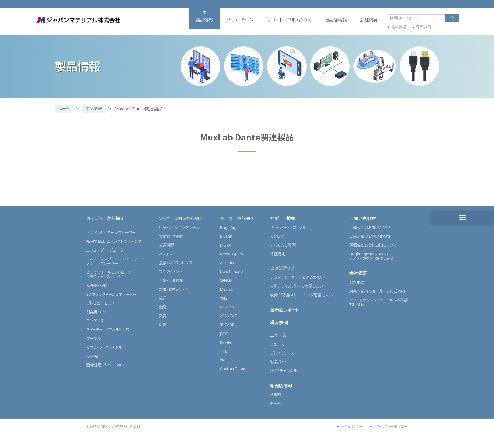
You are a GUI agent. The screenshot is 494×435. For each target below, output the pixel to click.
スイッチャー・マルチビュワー (109, 329)
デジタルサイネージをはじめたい (297, 277)
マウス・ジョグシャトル (104, 347)
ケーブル (93, 338)
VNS (223, 298)
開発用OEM (96, 312)
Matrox (226, 289)
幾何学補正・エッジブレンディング (114, 241)
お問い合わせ (362, 218)
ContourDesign (234, 369)
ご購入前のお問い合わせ (370, 227)
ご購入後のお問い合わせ (370, 236)
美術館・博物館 (171, 236)
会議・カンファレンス (175, 262)
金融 (162, 307)
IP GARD (227, 324)
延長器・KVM (96, 285)
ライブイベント (170, 271)
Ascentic (227, 262)
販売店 (276, 403)
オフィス (165, 254)
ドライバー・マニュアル (288, 227)
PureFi (225, 342)
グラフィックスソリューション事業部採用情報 (378, 302)
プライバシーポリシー (390, 427)
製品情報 (184, 24)
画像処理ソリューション (105, 365)
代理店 (276, 394)
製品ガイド (279, 362)
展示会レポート (285, 310)
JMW (224, 333)
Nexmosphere (233, 254)
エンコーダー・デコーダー (106, 250)
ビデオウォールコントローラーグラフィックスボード (110, 274)
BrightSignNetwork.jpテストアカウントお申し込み (371, 256)
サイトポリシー (351, 427)
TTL (223, 351)
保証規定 (277, 254)
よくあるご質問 (283, 245)
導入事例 (403, 30)
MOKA (225, 245)
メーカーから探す (237, 218)
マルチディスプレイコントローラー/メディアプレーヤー (114, 261)
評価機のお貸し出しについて (373, 245)
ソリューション (219, 24)
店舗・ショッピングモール (179, 227)
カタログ (277, 236)
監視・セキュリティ (173, 289)
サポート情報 (283, 218)
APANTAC (228, 316)
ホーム (65, 109)
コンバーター (96, 321)
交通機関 (166, 245)
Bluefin (226, 236)
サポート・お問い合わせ (269, 24)
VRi (222, 360)
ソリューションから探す (181, 218)
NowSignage (231, 271)
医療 (162, 324)
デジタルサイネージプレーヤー (111, 232)
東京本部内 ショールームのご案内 (377, 291)
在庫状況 (378, 30)
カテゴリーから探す (105, 218)
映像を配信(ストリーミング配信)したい (301, 295)
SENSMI (227, 280)
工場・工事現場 (171, 280)
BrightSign (229, 227)
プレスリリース (282, 353)
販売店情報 (316, 24)
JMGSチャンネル (283, 370)
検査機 (92, 356)
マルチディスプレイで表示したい (297, 286)
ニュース (278, 335)
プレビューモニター (102, 303)
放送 (162, 298)
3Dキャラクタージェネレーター (111, 294)
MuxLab (227, 307)
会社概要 (349, 24)
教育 (162, 316)
